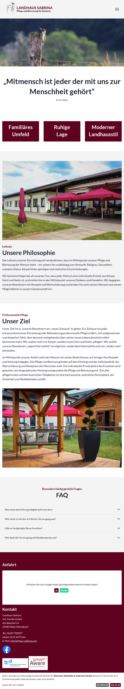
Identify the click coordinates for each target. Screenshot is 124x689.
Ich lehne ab (102, 685)
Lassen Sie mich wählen (13, 685)
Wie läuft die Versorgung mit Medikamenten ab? (31, 537)
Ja (56, 590)
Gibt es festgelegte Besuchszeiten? (24, 528)
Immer (64, 590)
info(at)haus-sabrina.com (23, 640)
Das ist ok (115, 685)
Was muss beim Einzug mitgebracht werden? (29, 509)
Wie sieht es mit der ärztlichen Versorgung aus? (30, 518)
